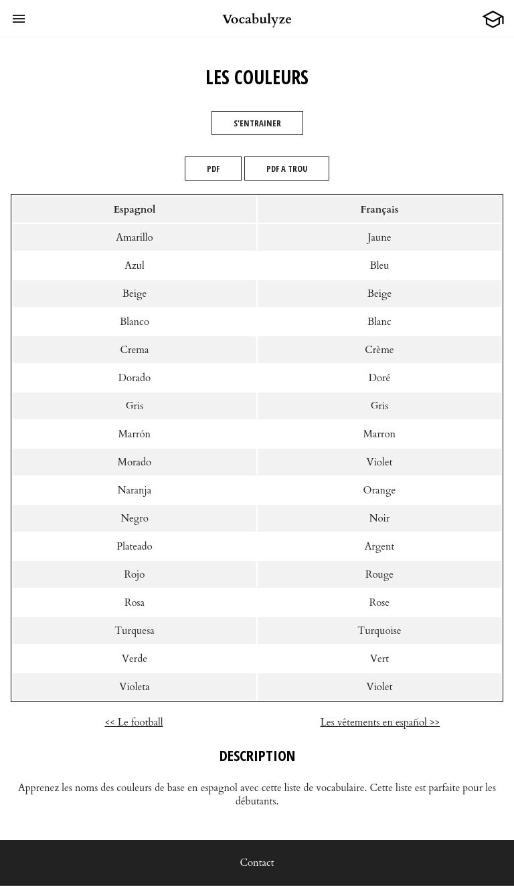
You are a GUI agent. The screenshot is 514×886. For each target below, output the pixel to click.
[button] (19, 19)
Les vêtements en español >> (380, 722)
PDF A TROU (286, 168)
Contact (257, 862)
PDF (213, 168)
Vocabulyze (257, 19)
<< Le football (133, 722)
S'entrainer (257, 123)
